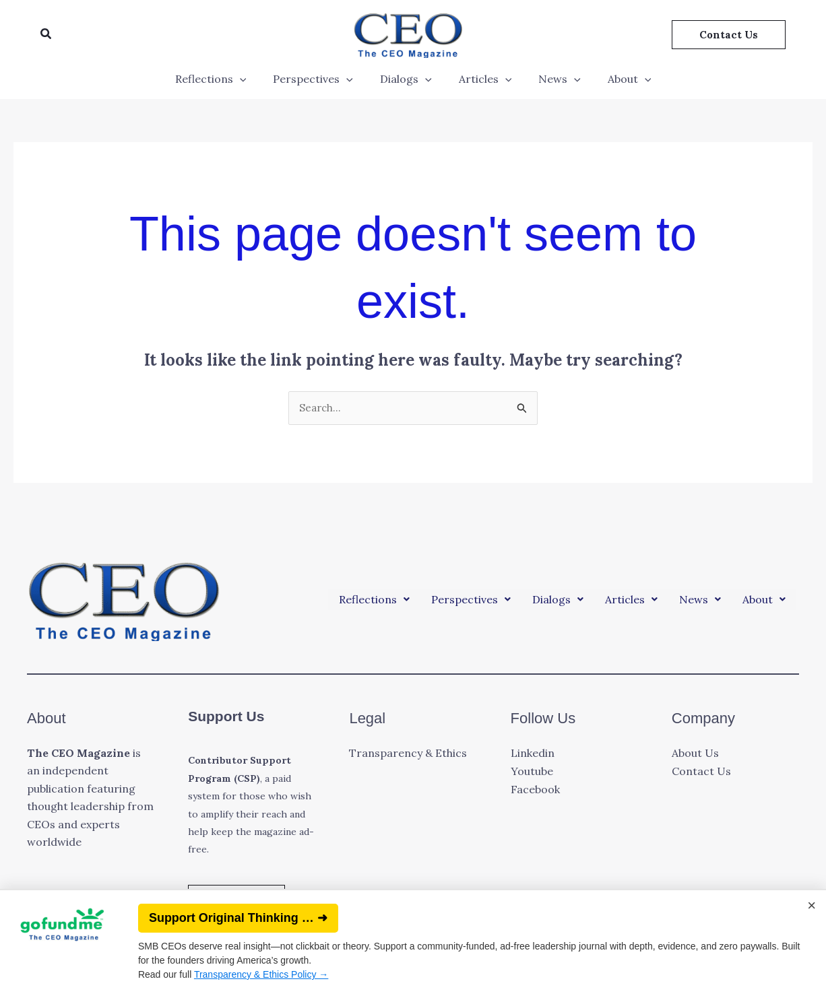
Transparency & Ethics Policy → (261, 974)
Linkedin (532, 754)
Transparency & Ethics (408, 754)
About (616, 79)
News (551, 79)
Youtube (532, 771)
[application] (253, 79)
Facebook (535, 789)
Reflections (224, 79)
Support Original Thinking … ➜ (238, 918)
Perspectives (321, 79)
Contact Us (701, 771)
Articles (482, 79)
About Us (695, 754)
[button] (46, 34)
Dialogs (409, 79)
